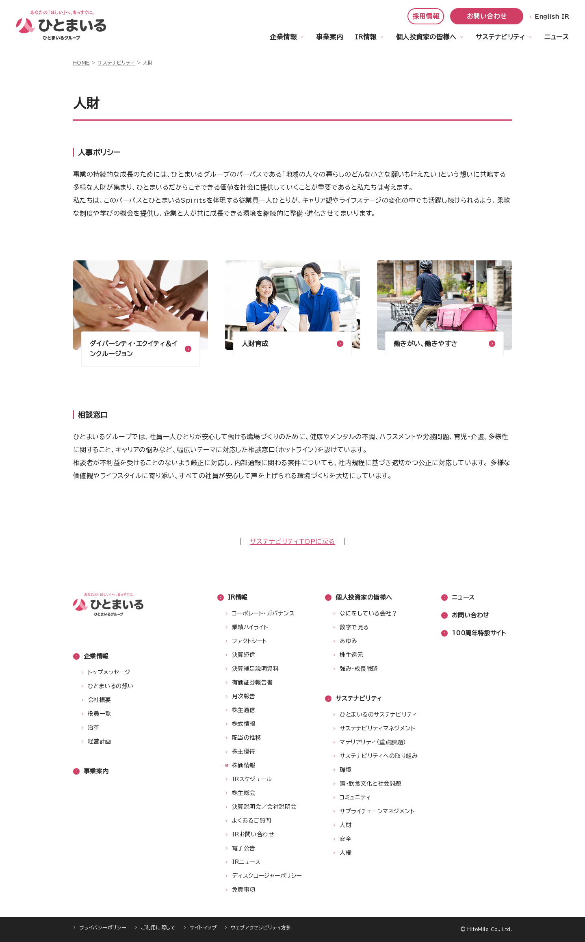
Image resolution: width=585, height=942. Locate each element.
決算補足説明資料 (255, 668)
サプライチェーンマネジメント (377, 811)
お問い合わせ (487, 16)
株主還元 (351, 655)
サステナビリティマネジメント (377, 728)
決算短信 (244, 655)
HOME (81, 62)
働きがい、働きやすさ (426, 343)
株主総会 (244, 793)
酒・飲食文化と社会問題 (370, 783)
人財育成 (255, 343)
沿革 (94, 727)
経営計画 (99, 741)
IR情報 (366, 37)
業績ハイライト (250, 627)
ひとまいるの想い (111, 686)
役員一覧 (99, 714)
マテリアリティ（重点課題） (373, 742)
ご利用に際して (158, 927)
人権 (345, 852)
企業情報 (283, 37)
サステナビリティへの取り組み (379, 756)
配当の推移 (246, 738)
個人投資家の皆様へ (426, 37)
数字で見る (354, 627)
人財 (345, 825)
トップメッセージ (109, 672)
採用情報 (425, 16)
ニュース (556, 37)
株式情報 (244, 724)
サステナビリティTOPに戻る (292, 541)
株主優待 (244, 751)
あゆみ (348, 641)
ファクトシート (249, 641)
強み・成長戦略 (359, 668)
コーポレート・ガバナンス (263, 613)
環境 (345, 770)
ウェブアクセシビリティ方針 (261, 927)
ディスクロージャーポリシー (267, 876)
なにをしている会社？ (368, 613)
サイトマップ (203, 927)
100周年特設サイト (479, 633)
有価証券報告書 (252, 682)
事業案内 (329, 37)
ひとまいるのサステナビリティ (378, 714)
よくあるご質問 (251, 820)
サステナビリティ (500, 37)
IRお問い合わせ (253, 834)
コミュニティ (355, 797)
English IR (552, 16)
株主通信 (244, 710)
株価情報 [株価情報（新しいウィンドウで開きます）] (244, 765)
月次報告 (244, 696)
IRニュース (246, 862)
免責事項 (244, 889)
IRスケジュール (252, 779)
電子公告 (244, 848)
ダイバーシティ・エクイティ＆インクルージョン (133, 348)
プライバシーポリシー (103, 927)
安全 (345, 839)
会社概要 (99, 700)
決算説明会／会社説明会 (264, 807)
